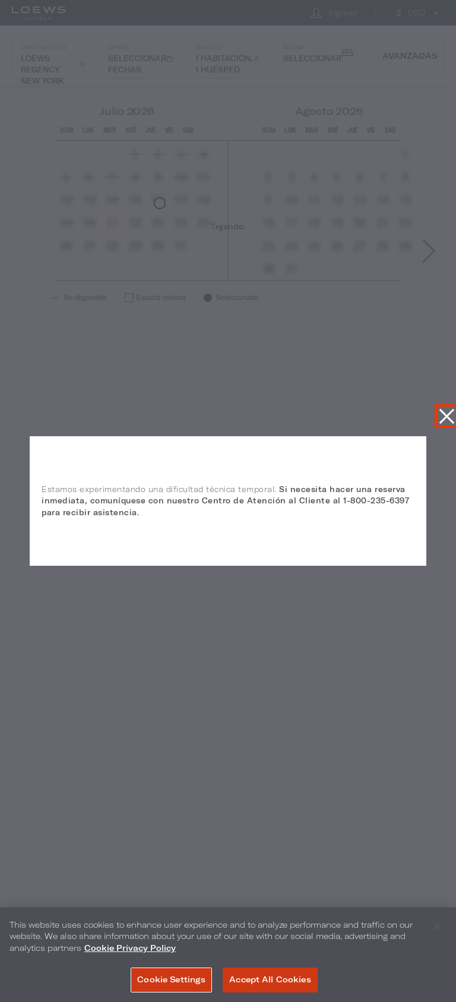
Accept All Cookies (270, 979)
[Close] (437, 926)
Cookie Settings (171, 979)
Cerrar (446, 416)
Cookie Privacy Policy (130, 948)
